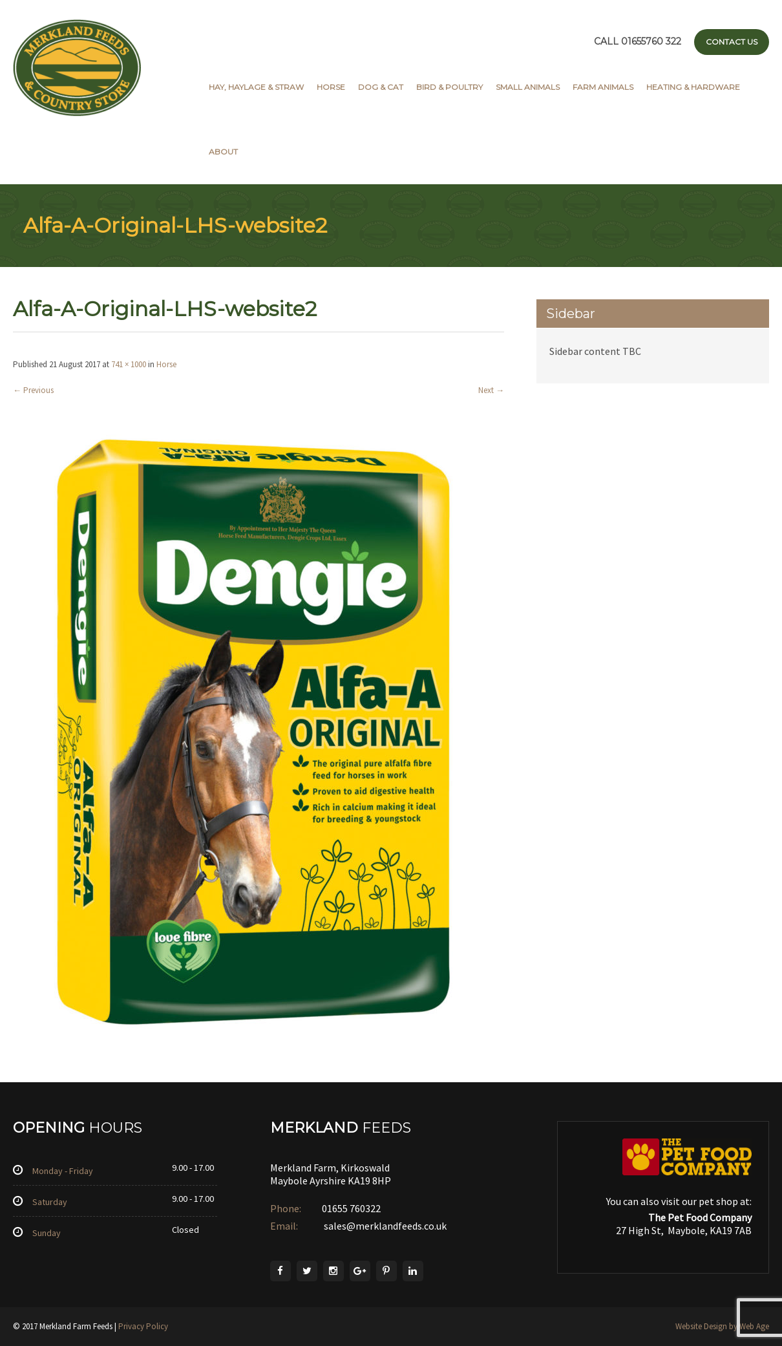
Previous (33, 390)
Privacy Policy (143, 1326)
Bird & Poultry (449, 87)
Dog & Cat (380, 87)
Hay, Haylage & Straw (256, 87)
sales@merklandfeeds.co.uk (384, 1225)
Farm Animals (603, 87)
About (223, 151)
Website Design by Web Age (722, 1326)
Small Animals (528, 87)
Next (491, 390)
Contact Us (731, 42)
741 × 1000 (128, 364)
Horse (331, 87)
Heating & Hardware (693, 87)
